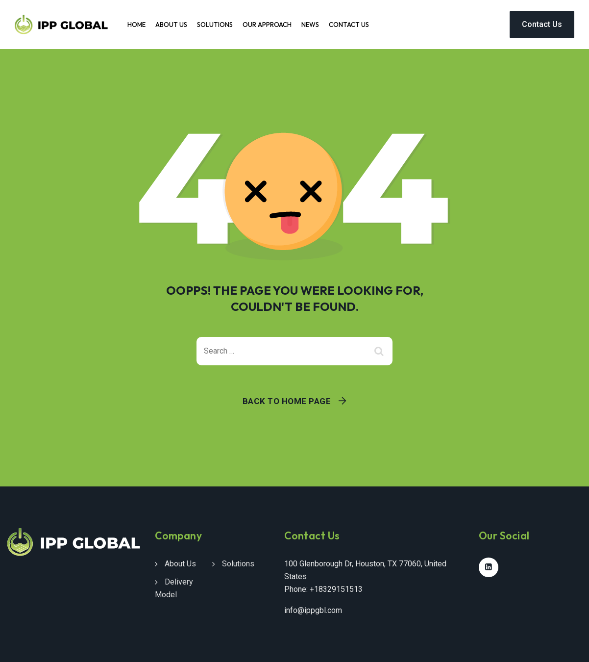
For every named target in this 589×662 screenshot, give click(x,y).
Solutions (215, 24)
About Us (171, 24)
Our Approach (267, 24)
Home (136, 24)
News (310, 24)
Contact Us (349, 24)
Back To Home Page (287, 401)
